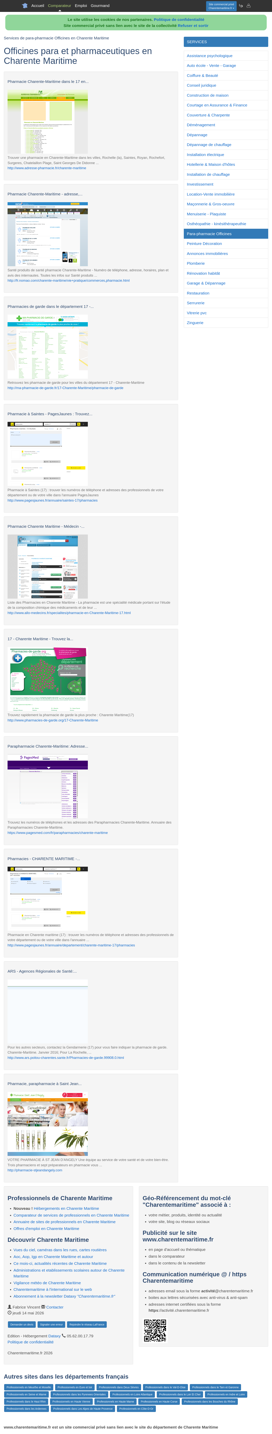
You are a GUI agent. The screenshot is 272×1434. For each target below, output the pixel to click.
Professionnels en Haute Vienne (71, 1401)
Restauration (198, 293)
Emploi (81, 5)
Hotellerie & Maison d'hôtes (211, 164)
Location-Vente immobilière (211, 194)
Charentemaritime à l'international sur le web (53, 1289)
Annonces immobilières (207, 253)
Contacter (54, 1307)
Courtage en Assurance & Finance (217, 105)
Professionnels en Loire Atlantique (132, 1394)
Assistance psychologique (210, 56)
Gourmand (100, 5)
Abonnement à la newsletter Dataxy (64, 1296)
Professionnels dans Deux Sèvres (119, 1387)
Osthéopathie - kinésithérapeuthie (216, 224)
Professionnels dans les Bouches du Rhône (209, 1401)
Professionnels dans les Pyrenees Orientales (79, 1394)
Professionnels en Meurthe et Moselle (29, 1387)
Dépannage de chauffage (209, 144)
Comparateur (59, 5)
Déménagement (201, 125)
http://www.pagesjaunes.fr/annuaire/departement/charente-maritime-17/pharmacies (71, 945)
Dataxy (54, 1336)
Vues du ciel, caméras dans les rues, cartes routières (60, 1250)
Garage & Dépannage (206, 283)
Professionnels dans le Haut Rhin (26, 1401)
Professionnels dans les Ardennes (26, 1408)
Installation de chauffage (208, 174)
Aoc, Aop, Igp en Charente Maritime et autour (53, 1256)
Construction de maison (208, 95)
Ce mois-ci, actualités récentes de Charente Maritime (60, 1263)
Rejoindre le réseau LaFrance (87, 1324)
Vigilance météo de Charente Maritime (47, 1283)
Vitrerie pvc (197, 313)
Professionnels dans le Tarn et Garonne (215, 1387)
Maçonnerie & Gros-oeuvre (210, 204)
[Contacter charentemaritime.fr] (248, 5)
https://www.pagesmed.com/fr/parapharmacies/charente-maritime (58, 833)
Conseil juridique (201, 85)
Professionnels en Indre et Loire (226, 1394)
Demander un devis (21, 1324)
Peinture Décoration (204, 243)
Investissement (200, 184)
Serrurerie (195, 303)
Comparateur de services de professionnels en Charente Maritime (71, 1215)
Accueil (37, 5)
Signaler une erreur (51, 1324)
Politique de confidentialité (179, 19)
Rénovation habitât (203, 273)
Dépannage (197, 135)
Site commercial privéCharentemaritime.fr (221, 6)
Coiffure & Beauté (202, 75)
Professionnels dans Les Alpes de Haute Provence (83, 1408)
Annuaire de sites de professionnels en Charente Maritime (65, 1222)
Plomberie (196, 263)
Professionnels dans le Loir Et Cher (180, 1394)
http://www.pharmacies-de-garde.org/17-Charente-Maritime (53, 720)
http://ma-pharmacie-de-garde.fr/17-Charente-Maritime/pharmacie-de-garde (65, 388)
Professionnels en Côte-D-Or (136, 1408)
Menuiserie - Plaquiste (206, 214)
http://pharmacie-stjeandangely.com (35, 1170)
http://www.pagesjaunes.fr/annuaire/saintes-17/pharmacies (53, 500)
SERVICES (197, 42)
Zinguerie (195, 322)
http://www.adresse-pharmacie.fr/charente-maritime (47, 168)
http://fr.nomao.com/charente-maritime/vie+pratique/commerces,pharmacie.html (69, 280)
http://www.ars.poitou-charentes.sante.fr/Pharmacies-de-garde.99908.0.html (66, 1058)
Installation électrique (205, 154)
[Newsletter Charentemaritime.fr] (241, 5)
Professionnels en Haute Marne (115, 1401)
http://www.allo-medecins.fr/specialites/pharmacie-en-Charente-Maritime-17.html (69, 613)
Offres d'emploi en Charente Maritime (46, 1228)
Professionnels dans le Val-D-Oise (165, 1387)
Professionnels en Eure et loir (75, 1387)
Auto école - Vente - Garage (211, 65)
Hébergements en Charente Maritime (66, 1208)
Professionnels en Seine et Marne (26, 1394)
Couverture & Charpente (208, 115)
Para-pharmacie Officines (209, 234)
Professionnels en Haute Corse (159, 1401)
